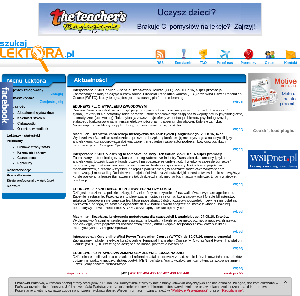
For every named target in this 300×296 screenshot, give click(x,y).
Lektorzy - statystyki (23, 135)
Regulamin (183, 61)
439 (179, 273)
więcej (238, 101)
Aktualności (16, 106)
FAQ (203, 61)
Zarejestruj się (51, 102)
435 (153, 273)
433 (139, 273)
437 (166, 273)
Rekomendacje (19, 170)
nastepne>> (233, 273)
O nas (270, 61)
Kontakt (290, 61)
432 (133, 273)
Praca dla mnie (19, 175)
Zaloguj (57, 94)
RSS (160, 61)
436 (159, 273)
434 (146, 273)
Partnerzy (248, 61)
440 (186, 273)
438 (173, 273)
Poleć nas (225, 61)
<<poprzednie (78, 273)
